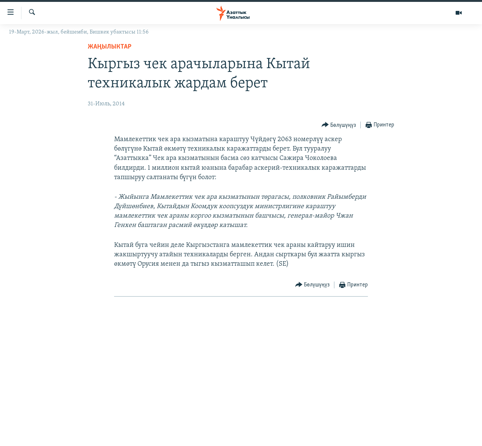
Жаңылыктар (109, 46)
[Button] (339, 125)
